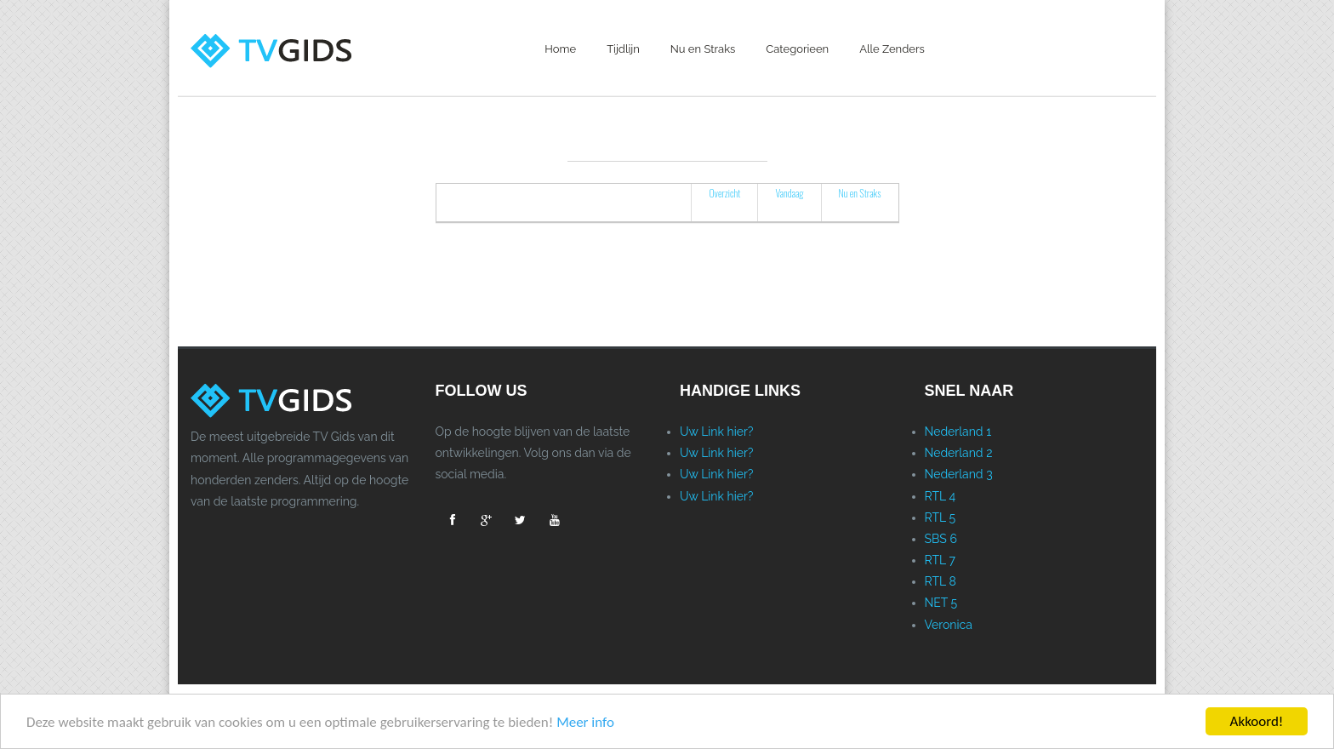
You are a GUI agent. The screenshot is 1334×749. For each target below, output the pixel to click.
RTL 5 (940, 517)
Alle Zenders (892, 49)
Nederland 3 (959, 474)
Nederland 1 (958, 431)
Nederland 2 (959, 453)
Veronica (948, 625)
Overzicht (724, 193)
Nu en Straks (703, 49)
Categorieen (797, 49)
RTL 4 (940, 496)
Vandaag (789, 193)
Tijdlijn (623, 49)
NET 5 (941, 602)
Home (560, 49)
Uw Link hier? (717, 431)
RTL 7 (940, 560)
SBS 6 (941, 539)
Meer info (585, 722)
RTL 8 (940, 581)
